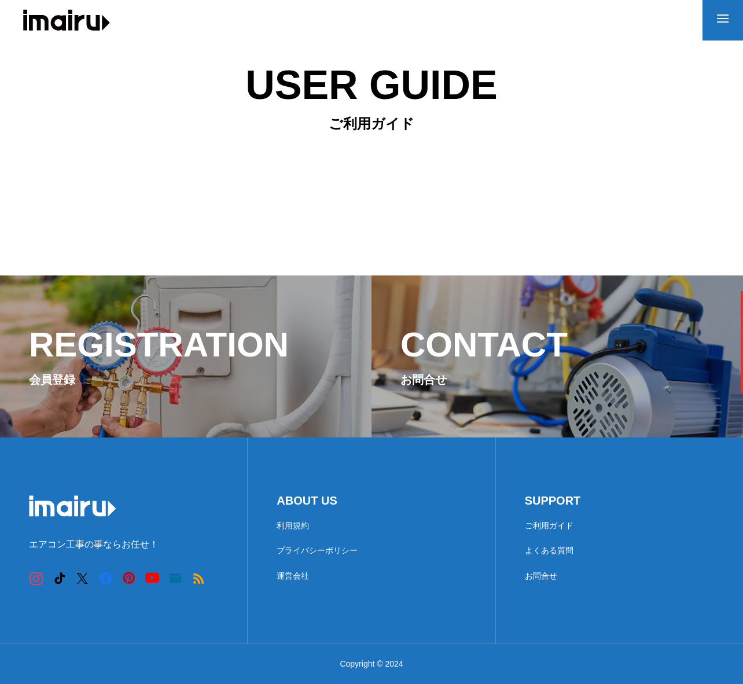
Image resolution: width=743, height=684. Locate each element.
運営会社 (293, 575)
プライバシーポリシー (317, 550)
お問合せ (541, 575)
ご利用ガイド (549, 525)
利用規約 (293, 525)
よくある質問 (549, 550)
